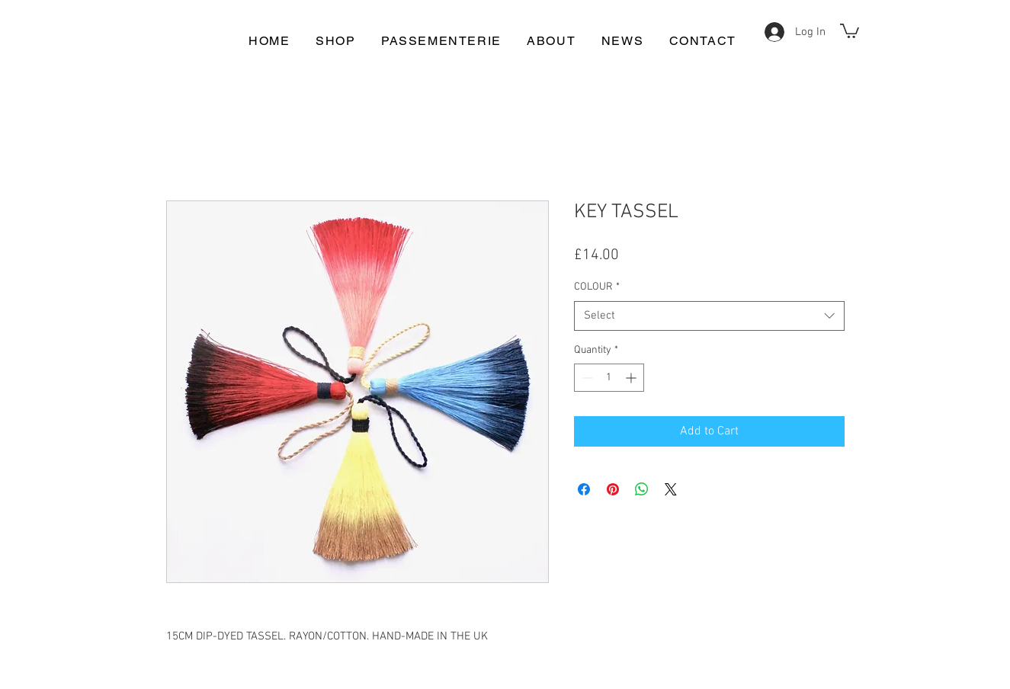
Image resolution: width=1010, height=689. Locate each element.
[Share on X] (671, 489)
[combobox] (709, 316)
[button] (849, 30)
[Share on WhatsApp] (642, 489)
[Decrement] (585, 377)
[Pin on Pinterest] (613, 489)
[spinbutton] (609, 377)
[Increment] (632, 377)
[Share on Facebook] (584, 489)
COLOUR (597, 286)
